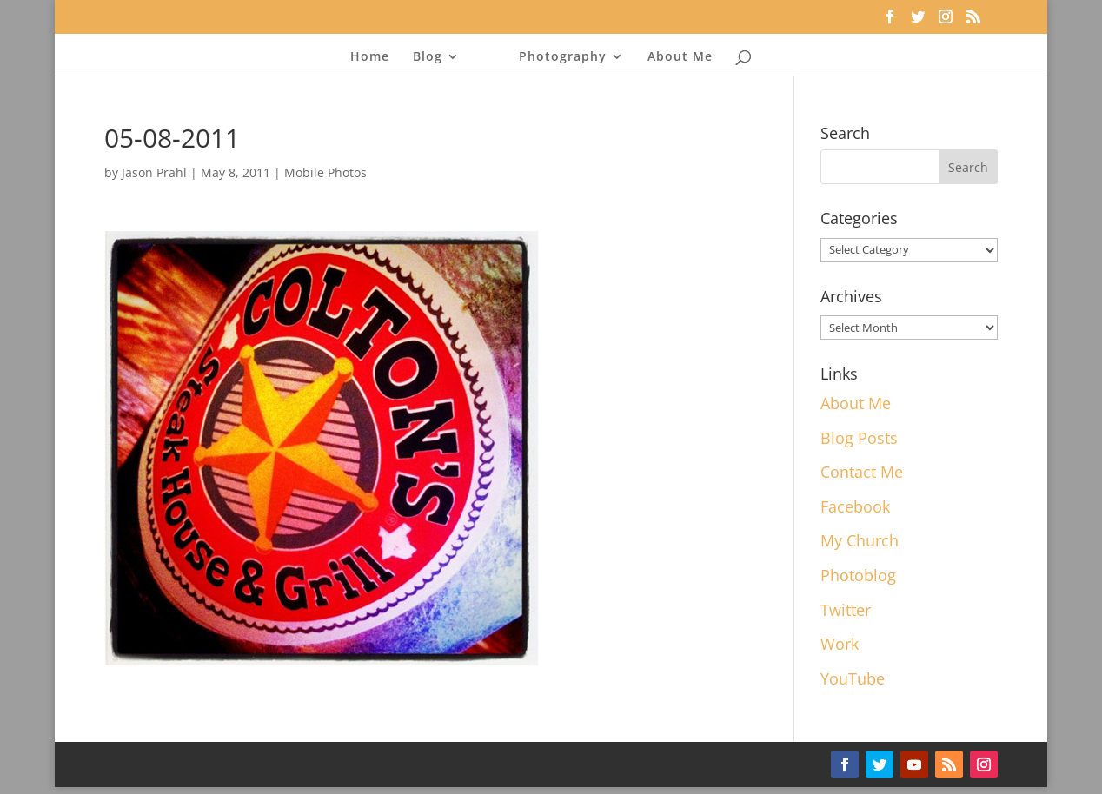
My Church (859, 540)
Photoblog (858, 575)
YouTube (852, 678)
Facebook (855, 506)
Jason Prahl (154, 172)
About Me (680, 57)
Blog (427, 57)
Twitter (845, 609)
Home (369, 57)
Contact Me (861, 471)
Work (839, 643)
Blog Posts (859, 437)
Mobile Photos (325, 172)
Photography (563, 57)
